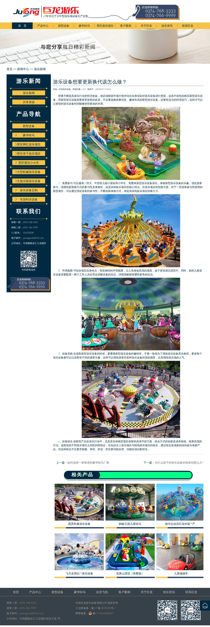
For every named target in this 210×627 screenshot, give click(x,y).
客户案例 (125, 25)
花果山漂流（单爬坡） (130, 573)
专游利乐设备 (26, 199)
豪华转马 (84, 25)
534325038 (28, 232)
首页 (16, 592)
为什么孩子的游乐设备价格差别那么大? (179, 462)
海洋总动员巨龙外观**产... (181, 523)
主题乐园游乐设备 (28, 181)
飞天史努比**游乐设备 (79, 573)
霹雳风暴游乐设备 (79, 523)
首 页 (22, 25)
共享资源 (29, 102)
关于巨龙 (146, 25)
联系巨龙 (187, 25)
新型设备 (63, 25)
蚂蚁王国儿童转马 (130, 523)
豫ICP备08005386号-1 (103, 608)
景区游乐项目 (105, 25)
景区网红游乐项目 (28, 144)
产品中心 (43, 25)
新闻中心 (23, 69)
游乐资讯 (167, 25)
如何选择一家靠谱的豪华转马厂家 (88, 462)
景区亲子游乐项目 (28, 153)
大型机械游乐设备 (28, 172)
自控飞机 (102, 592)
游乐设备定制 (26, 190)
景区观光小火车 (27, 162)
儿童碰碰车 (181, 573)
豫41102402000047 (103, 613)
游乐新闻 (40, 69)
